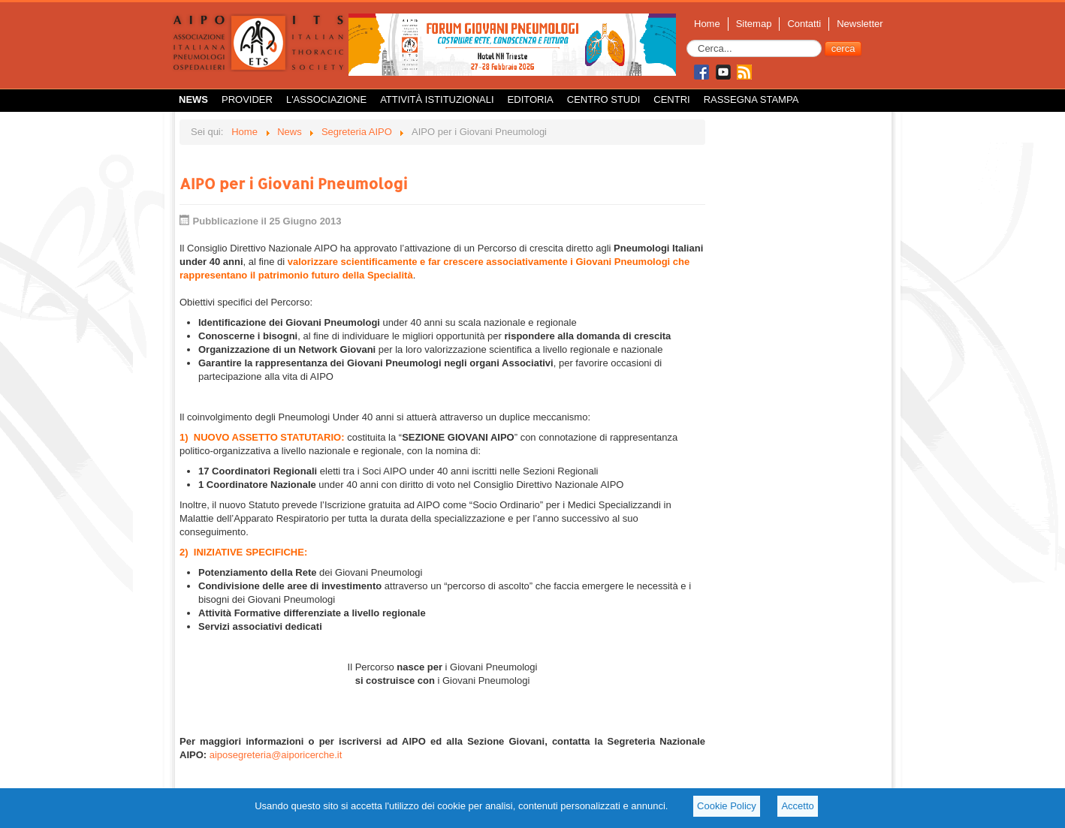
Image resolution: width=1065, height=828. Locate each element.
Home (707, 23)
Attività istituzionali (436, 99)
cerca (843, 48)
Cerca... (686, 40)
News (193, 99)
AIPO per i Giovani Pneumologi (293, 183)
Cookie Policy (726, 805)
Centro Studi (604, 99)
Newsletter (859, 23)
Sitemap (754, 23)
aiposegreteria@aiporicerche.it (276, 754)
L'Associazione (326, 99)
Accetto (797, 805)
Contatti (804, 23)
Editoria (531, 99)
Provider (247, 99)
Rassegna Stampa (751, 99)
